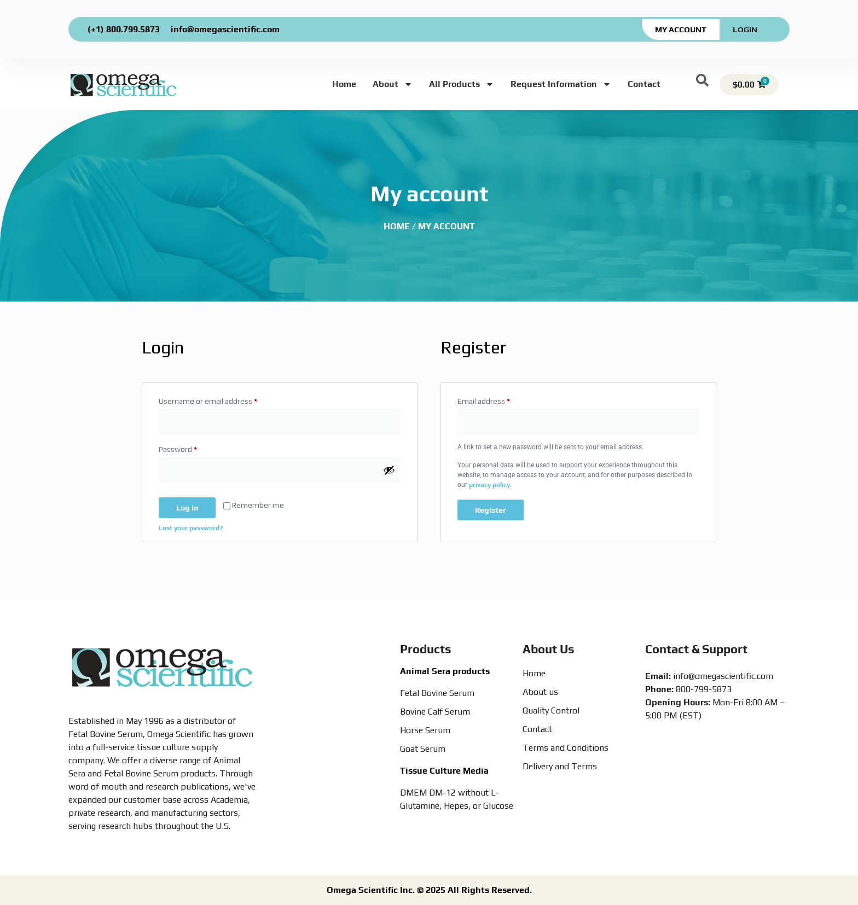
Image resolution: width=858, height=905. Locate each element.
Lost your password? (191, 528)
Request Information (561, 84)
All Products (461, 84)
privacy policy (489, 485)
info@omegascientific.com (225, 29)
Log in (187, 507)
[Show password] (389, 470)
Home (344, 84)
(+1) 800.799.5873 (124, 29)
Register (490, 510)
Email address (498, 399)
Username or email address (223, 399)
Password (193, 448)
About (393, 84)
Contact (644, 84)
